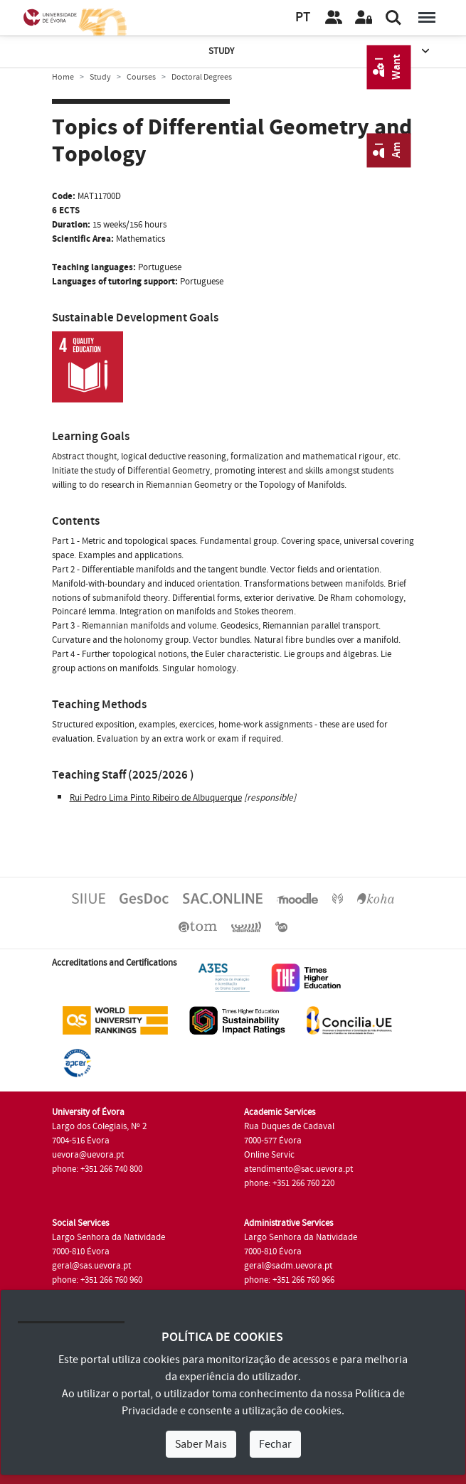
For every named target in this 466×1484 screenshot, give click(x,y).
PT (302, 17)
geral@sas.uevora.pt (91, 1265)
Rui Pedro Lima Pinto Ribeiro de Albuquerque (156, 797)
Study (320, 51)
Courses (141, 77)
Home (63, 77)
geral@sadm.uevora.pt (288, 1265)
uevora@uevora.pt (88, 1154)
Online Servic (269, 1154)
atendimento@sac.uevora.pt (298, 1169)
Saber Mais (201, 1444)
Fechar (275, 1444)
